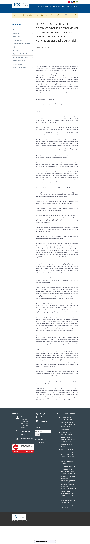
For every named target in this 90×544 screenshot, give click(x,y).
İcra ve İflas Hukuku (23, 60)
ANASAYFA (37, 6)
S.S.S (63, 6)
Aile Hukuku (23, 33)
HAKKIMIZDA (44, 6)
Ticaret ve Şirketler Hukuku (23, 43)
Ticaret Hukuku (23, 40)
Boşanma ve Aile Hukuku (23, 57)
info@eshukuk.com (27, 438)
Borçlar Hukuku (23, 64)
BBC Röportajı (39, 442)
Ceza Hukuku (23, 36)
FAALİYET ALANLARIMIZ (55, 6)
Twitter (43, 417)
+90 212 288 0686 (25, 433)
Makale (23, 30)
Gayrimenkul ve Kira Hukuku (23, 54)
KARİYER (68, 6)
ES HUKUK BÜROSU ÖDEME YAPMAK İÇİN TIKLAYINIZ (27, 447)
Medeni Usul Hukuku (23, 67)
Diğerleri (23, 47)
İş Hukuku (23, 50)
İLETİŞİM (75, 10)
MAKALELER (74, 6)
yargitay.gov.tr (65, 14)
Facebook (44, 421)
